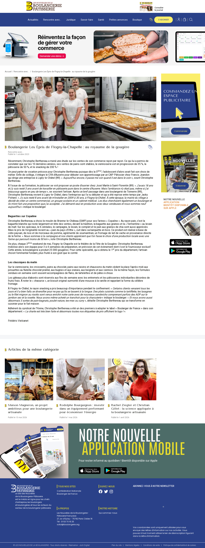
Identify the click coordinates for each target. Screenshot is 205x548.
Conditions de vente (151, 545)
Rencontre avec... (21, 71)
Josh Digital (84, 545)
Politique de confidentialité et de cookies (179, 545)
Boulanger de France (67, 493)
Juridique (71, 19)
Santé (101, 19)
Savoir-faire (87, 19)
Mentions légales (132, 545)
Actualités (33, 19)
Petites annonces (118, 19)
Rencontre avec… (52, 19)
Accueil (8, 71)
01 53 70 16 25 (67, 521)
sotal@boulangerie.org (68, 524)
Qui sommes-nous (108, 513)
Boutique (137, 19)
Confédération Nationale (69, 491)
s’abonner (163, 19)
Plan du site (117, 545)
